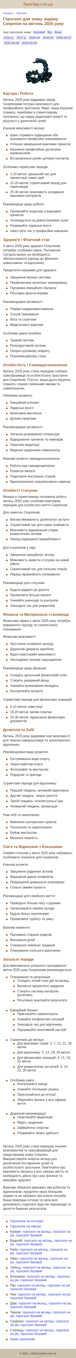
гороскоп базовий (29, 1235)
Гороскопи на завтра (25, 1226)
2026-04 (34, 37)
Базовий (39, 32)
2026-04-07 (63, 37)
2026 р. (9, 37)
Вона (58, 32)
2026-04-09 (29, 43)
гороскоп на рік (58, 1285)
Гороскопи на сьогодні (26, 1221)
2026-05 (48, 37)
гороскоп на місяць (36, 1231)
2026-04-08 (11, 43)
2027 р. (21, 37)
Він (50, 32)
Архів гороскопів (22, 1339)
